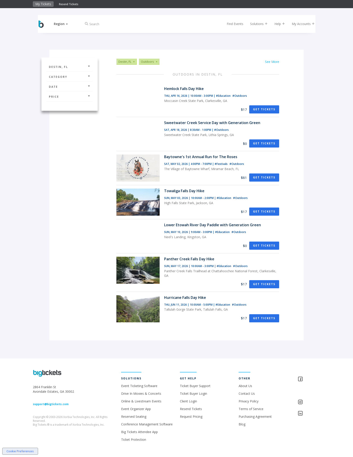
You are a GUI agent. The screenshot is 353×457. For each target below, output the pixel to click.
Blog (242, 424)
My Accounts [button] (299, 24)
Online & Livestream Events (141, 401)
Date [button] (69, 87)
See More (272, 62)
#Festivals (221, 164)
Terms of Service (251, 409)
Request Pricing (191, 416)
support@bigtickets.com (51, 404)
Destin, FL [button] (69, 67)
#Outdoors (239, 96)
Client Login (188, 401)
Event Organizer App (136, 409)
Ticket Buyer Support (195, 386)
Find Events (231, 24)
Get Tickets (264, 109)
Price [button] (69, 97)
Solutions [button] (255, 24)
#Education (223, 96)
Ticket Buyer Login (193, 393)
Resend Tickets (68, 4)
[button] (65, 24)
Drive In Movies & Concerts (141, 393)
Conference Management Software (147, 424)
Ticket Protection (133, 439)
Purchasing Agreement (255, 416)
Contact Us (247, 393)
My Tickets (43, 4)
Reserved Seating (133, 416)
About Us (245, 386)
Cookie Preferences (20, 451)
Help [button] (276, 24)
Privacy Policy (248, 401)
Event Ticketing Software (139, 386)
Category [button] (69, 77)
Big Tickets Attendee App (139, 432)
